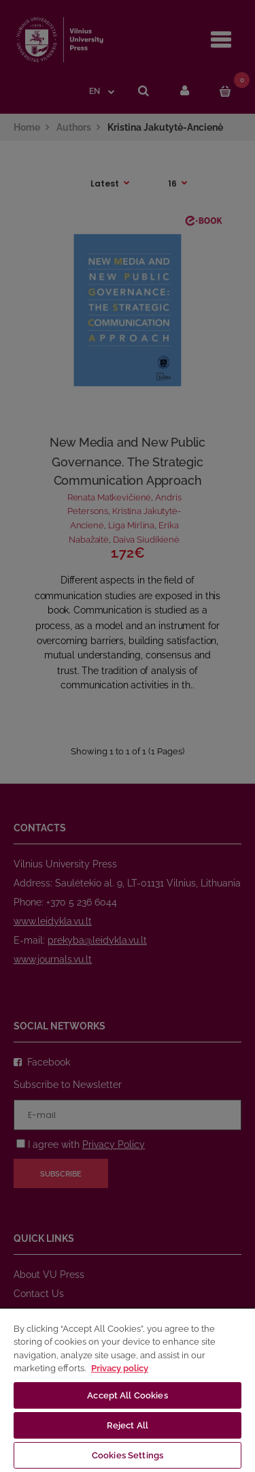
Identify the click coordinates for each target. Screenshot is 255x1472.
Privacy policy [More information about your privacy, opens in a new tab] (119, 1368)
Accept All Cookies (127, 1395)
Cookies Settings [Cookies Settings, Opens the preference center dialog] (127, 1455)
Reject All (127, 1425)
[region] (127, 1389)
